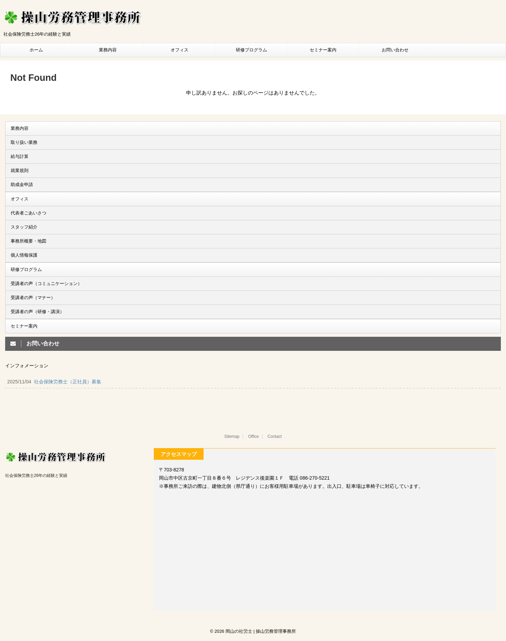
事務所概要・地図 (28, 241)
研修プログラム (251, 49)
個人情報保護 (24, 255)
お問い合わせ (395, 49)
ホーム (36, 49)
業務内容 (108, 49)
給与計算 (19, 156)
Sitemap (231, 436)
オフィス (179, 49)
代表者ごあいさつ (28, 212)
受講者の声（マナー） (33, 297)
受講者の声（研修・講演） (37, 311)
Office (253, 436)
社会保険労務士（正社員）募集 (67, 381)
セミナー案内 (323, 49)
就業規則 (19, 170)
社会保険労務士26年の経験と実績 (36, 475)
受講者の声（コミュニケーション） (46, 283)
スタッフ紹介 (24, 227)
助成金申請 (22, 184)
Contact (274, 436)
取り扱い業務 (24, 142)
